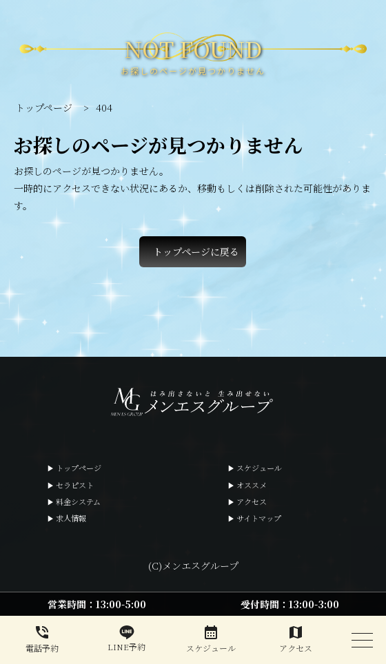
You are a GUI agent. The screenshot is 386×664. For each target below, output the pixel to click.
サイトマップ (258, 517)
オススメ (251, 484)
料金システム (78, 501)
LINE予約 (127, 638)
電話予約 (42, 639)
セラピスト (75, 484)
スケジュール (259, 467)
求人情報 (71, 517)
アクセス (251, 501)
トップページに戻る (196, 251)
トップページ (78, 467)
